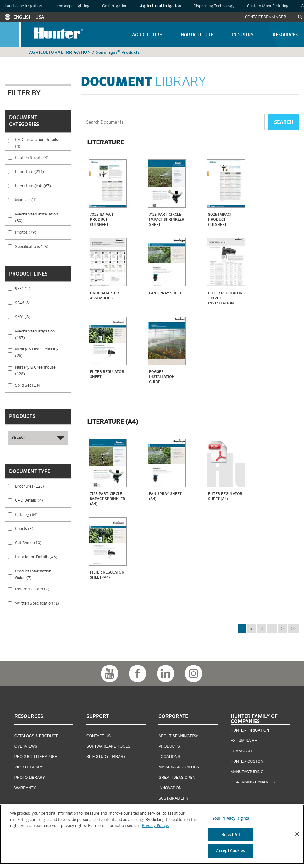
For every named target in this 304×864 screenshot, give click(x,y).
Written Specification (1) (43, 605)
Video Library (28, 767)
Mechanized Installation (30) (43, 216)
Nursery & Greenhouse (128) (43, 369)
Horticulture (197, 35)
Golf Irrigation (114, 6)
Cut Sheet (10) (43, 545)
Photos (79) (42, 232)
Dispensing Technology (214, 6)
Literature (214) (43, 174)
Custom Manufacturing (268, 6)
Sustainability (173, 798)
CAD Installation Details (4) (43, 142)
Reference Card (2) (43, 591)
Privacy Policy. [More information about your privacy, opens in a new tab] (155, 827)
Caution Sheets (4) (43, 159)
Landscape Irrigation (23, 6)
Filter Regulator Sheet (107, 374)
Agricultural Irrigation (160, 6)
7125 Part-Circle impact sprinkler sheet (166, 220)
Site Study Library (106, 757)
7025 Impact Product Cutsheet (101, 220)
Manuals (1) (43, 202)
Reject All (230, 836)
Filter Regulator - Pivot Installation (225, 298)
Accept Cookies (230, 852)
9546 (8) (37, 302)
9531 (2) (37, 288)
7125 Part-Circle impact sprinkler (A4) (107, 499)
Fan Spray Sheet (165, 293)
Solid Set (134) (43, 387)
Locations (169, 757)
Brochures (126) (43, 488)
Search (283, 122)
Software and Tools (108, 746)
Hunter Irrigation (250, 730)
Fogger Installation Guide (162, 377)
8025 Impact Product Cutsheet (220, 220)
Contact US (98, 736)
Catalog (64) (43, 516)
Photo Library (29, 777)
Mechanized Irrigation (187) (43, 333)
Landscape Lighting (72, 6)
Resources (285, 35)
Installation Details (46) (43, 559)
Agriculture (147, 35)
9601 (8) (37, 316)
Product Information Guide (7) (43, 573)
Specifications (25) (43, 249)
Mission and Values (178, 767)
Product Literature (35, 757)
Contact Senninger (265, 17)
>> (293, 628)
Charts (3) (40, 528)
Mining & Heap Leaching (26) (43, 351)
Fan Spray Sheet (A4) (165, 496)
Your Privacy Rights (230, 820)
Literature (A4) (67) (43, 188)
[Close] (297, 835)
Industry (243, 35)
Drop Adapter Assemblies (104, 296)
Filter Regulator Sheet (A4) (225, 496)
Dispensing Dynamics (253, 782)
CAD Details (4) (43, 502)
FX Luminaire (244, 741)
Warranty (25, 788)
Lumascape (242, 751)
